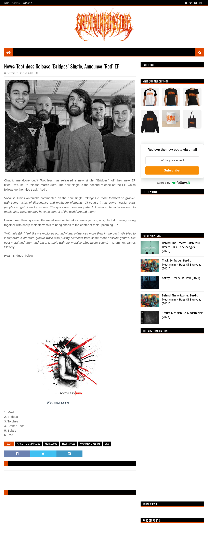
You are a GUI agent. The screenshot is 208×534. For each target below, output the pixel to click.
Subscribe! (172, 170)
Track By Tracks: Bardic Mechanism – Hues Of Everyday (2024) (181, 264)
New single (68, 444)
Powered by (172, 182)
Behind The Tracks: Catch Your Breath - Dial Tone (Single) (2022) (181, 247)
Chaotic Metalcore (28, 444)
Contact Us (27, 3)
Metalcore (51, 444)
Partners (16, 3)
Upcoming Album (90, 444)
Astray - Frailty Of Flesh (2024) (181, 278)
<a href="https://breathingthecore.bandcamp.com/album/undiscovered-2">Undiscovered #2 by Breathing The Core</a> (172, 416)
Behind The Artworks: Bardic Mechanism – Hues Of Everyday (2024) (181, 299)
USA (107, 444)
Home (6, 3)
